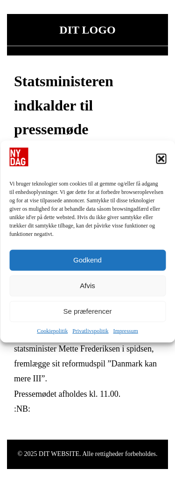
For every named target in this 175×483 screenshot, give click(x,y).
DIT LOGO (87, 30)
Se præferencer (87, 311)
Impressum (125, 330)
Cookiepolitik (52, 330)
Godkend (87, 260)
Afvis (87, 286)
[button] (161, 158)
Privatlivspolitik (90, 330)
